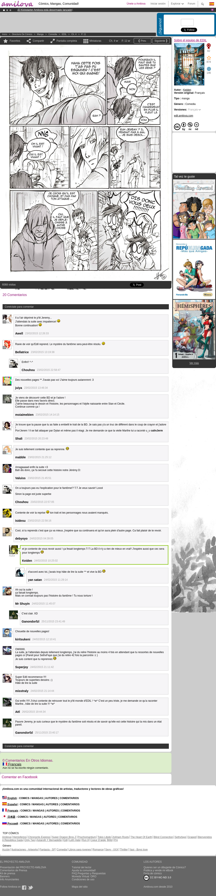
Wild (109, 840)
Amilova (6, 837)
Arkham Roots (120, 837)
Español (10, 804)
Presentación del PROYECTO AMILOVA (23, 867)
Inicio (4, 34)
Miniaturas (95, 40)
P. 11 (83, 34)
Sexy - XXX (111, 849)
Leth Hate (74, 840)
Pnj (116, 840)
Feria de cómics (153, 873)
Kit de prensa (7, 873)
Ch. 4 (73, 34)
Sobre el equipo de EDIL (190, 40)
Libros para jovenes (80, 849)
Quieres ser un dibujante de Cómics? (165, 867)
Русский (10, 823)
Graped (192, 837)
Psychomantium (87, 837)
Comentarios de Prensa (13, 870)
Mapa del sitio (80, 886)
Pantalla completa (67, 40)
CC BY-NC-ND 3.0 (157, 878)
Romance (98, 849)
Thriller (124, 849)
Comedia (52, 34)
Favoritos (15, 40)
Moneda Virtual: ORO (84, 876)
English (9, 798)
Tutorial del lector (82, 867)
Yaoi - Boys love (138, 849)
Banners (5, 876)
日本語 (8, 816)
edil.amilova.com (183, 115)
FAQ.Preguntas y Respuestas (89, 873)
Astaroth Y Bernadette (49, 840)
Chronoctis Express (39, 837)
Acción (6, 849)
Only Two (29, 840)
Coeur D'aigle (98, 840)
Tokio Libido (104, 837)
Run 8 (85, 840)
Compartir (38, 40)
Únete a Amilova (136, 3)
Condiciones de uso (83, 879)
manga (40, 34)
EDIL (64, 34)
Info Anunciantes (9, 879)
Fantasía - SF (47, 849)
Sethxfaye (180, 837)
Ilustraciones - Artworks (24, 849)
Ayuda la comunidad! (84, 870)
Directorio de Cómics (22, 34)
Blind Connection (163, 837)
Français (12, 764)
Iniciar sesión (158, 3)
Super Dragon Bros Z (64, 837)
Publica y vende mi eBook (158, 870)
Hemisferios (19, 837)
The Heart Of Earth (141, 837)
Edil (65, 840)
